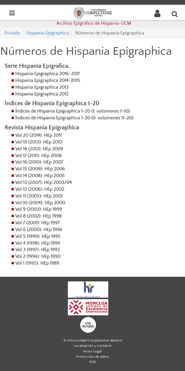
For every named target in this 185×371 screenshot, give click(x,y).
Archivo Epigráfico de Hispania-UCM (93, 23)
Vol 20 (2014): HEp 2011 (38, 135)
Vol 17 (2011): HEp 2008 (38, 155)
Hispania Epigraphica (47, 33)
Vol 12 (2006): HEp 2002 (39, 189)
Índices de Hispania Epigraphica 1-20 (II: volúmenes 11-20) (74, 118)
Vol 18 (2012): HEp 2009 (39, 148)
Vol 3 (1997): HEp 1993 (37, 249)
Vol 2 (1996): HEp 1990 (37, 256)
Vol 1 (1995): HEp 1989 (37, 263)
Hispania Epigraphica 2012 (41, 94)
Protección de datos (92, 356)
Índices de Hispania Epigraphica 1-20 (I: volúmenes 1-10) (72, 111)
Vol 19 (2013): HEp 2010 (38, 142)
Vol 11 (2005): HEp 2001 (39, 196)
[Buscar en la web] (175, 14)
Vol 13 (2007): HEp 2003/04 (43, 182)
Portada (12, 33)
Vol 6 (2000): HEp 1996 (38, 229)
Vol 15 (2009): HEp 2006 (40, 169)
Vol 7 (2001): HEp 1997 (37, 222)
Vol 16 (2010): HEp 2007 (39, 162)
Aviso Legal (92, 351)
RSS (92, 362)
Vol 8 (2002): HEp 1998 (38, 216)
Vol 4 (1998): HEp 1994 (37, 243)
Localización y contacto (92, 346)
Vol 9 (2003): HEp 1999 (38, 209)
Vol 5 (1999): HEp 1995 (37, 236)
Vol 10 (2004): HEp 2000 (40, 202)
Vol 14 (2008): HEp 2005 (40, 175)
